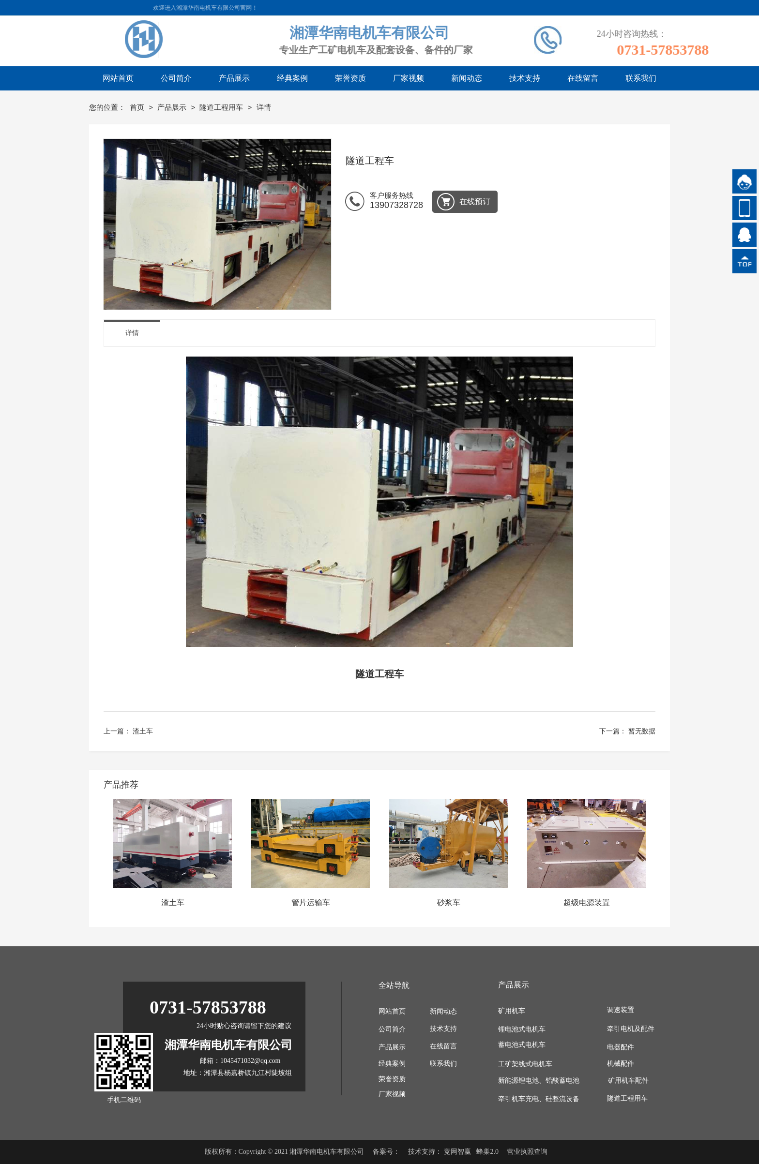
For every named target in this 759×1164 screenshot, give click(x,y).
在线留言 (443, 1046)
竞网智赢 (457, 1151)
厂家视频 (392, 1094)
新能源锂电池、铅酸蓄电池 (538, 1080)
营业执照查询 (527, 1151)
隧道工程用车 (222, 107)
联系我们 (443, 1063)
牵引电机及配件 (630, 1028)
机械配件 (620, 1063)
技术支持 (443, 1028)
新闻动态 (443, 1011)
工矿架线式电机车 (525, 1064)
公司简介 (392, 1029)
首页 (138, 107)
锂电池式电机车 (522, 1029)
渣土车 (143, 731)
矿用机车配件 (628, 1080)
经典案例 (392, 1063)
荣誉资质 (392, 1079)
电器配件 (620, 1047)
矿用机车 (511, 1011)
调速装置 (620, 1010)
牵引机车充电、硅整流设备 (538, 1099)
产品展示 (172, 107)
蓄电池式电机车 (522, 1044)
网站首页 (392, 1011)
